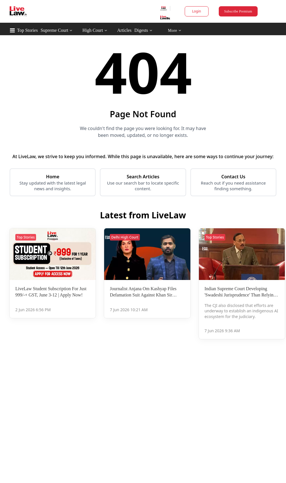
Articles (124, 30)
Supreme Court (54, 30)
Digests (141, 30)
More (174, 30)
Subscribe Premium (238, 11)
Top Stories (27, 30)
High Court (92, 30)
